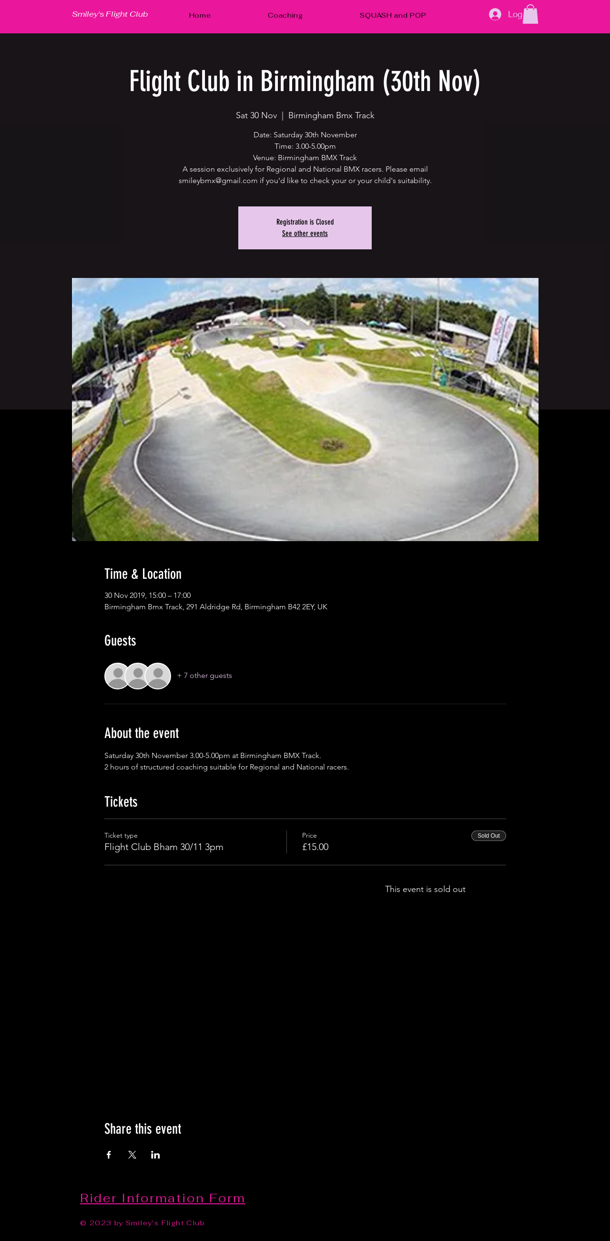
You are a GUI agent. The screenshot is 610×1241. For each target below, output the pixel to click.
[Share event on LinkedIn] (155, 1155)
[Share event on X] (132, 1155)
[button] (530, 14)
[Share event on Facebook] (108, 1155)
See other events (305, 233)
